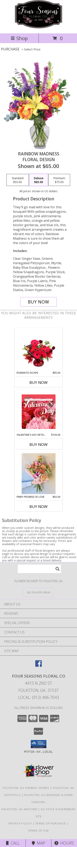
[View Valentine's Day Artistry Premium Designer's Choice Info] (39, 411)
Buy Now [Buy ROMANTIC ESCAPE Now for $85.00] (38, 382)
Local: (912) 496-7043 (38, 697)
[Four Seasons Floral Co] (38, 27)
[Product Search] (39, 568)
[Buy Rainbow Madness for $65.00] (38, 302)
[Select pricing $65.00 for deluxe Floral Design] (39, 180)
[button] (38, 744)
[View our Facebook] (38, 665)
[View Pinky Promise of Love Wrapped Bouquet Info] (39, 473)
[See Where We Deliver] (38, 592)
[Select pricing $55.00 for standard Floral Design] (18, 180)
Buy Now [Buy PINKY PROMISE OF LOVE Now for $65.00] (38, 506)
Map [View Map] (38, 843)
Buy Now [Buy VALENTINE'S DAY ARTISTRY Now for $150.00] (38, 444)
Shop (19, 38)
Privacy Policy (20, 823)
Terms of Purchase (50, 823)
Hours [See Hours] (64, 843)
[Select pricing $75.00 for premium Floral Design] (59, 180)
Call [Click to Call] (13, 843)
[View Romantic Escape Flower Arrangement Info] (39, 349)
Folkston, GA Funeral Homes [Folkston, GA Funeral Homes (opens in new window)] (26, 788)
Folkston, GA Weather (19, 809)
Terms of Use (38, 830)
